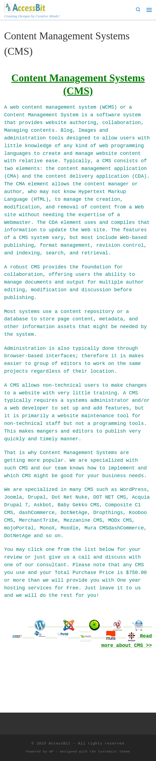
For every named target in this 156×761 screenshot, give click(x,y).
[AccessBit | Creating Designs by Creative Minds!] (24, 6)
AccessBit (60, 743)
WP (51, 751)
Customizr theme (114, 751)
